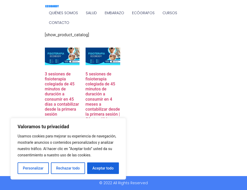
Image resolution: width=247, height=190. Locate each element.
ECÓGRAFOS (143, 13)
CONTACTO (59, 22)
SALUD (91, 13)
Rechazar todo (68, 168)
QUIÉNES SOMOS (63, 13)
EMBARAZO (114, 13)
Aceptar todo (103, 168)
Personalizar (33, 168)
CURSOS (169, 13)
